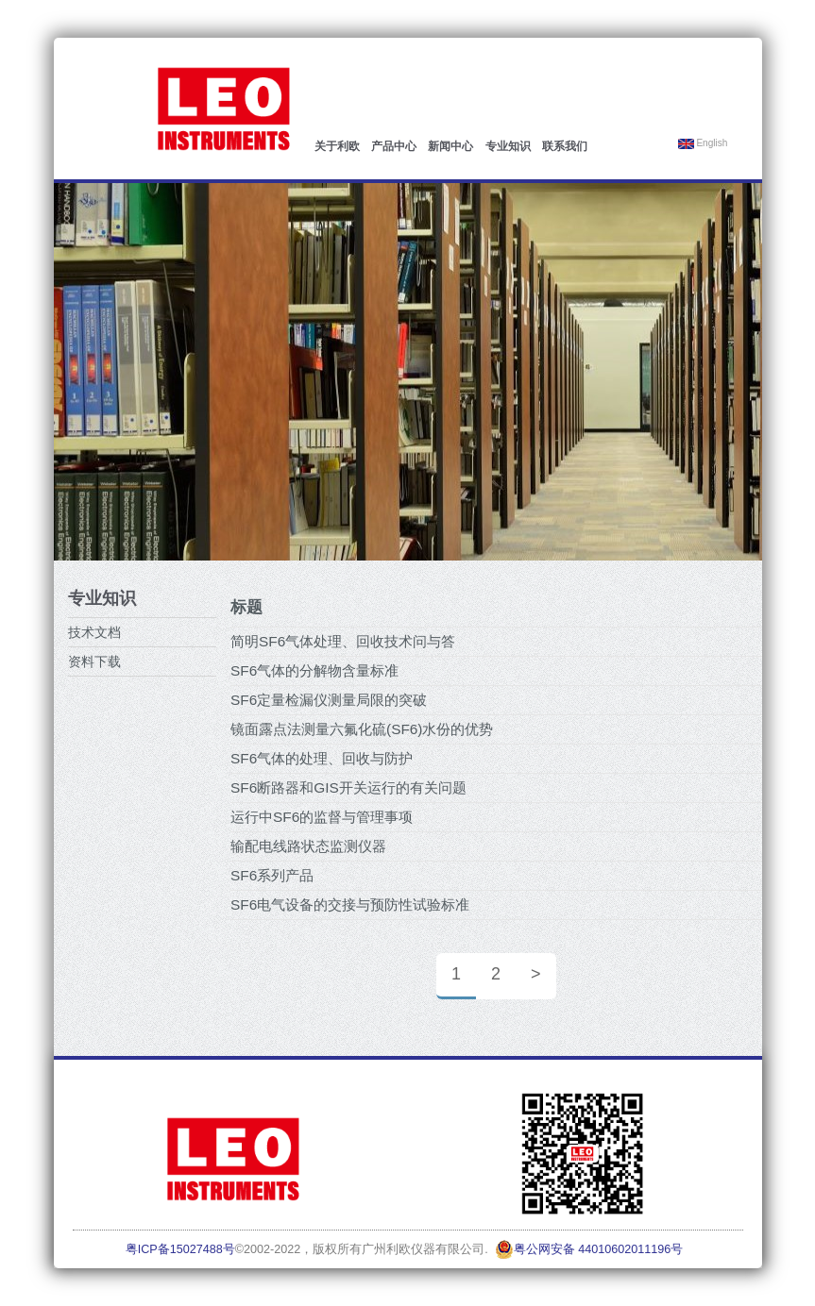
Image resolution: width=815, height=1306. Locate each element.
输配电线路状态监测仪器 (308, 846)
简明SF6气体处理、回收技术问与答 (342, 641)
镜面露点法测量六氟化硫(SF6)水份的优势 (361, 729)
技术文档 (94, 632)
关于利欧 (337, 146)
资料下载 (94, 661)
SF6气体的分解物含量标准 (314, 670)
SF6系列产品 (272, 875)
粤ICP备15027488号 (180, 1249)
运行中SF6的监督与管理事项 (321, 817)
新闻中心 (450, 146)
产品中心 (393, 146)
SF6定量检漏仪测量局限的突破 (328, 700)
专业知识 (508, 146)
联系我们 (564, 146)
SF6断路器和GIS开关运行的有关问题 (348, 787)
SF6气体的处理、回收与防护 (321, 758)
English (703, 143)
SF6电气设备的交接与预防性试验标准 (349, 904)
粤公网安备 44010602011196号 (589, 1249)
